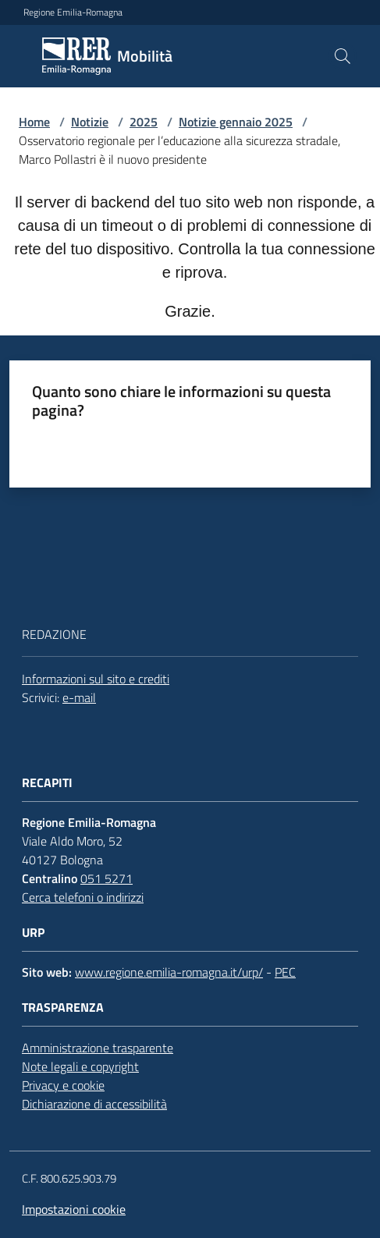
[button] (343, 56)
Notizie (89, 121)
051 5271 (106, 878)
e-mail (79, 697)
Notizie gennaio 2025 (236, 121)
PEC (285, 972)
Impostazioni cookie (74, 1209)
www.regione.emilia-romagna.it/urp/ (169, 972)
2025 (144, 121)
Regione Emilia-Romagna (73, 12)
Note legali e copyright (80, 1066)
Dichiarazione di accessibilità (94, 1103)
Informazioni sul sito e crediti (95, 678)
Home (34, 121)
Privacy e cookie (63, 1085)
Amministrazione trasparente (97, 1047)
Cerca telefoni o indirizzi (83, 897)
